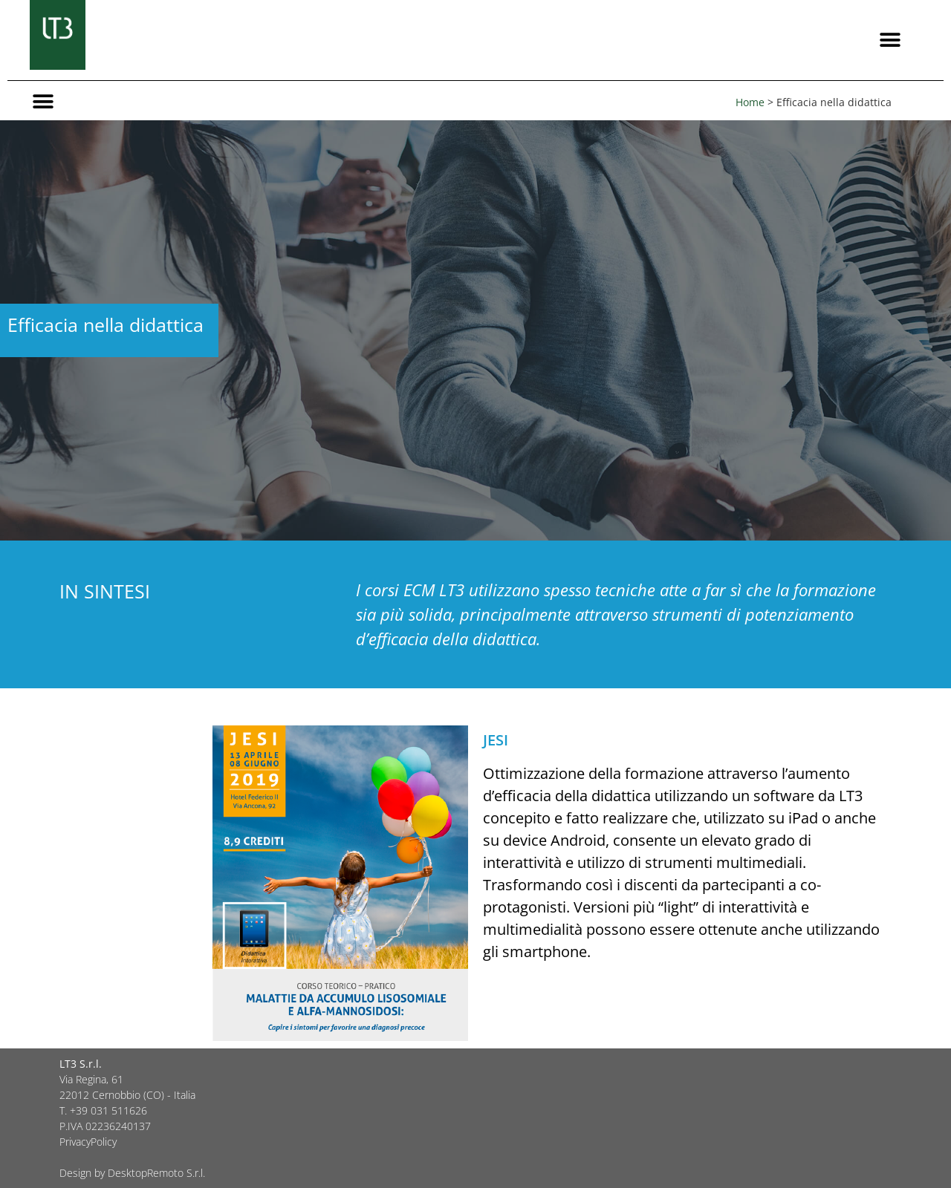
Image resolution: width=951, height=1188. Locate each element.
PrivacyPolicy (88, 1142)
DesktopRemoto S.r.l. (156, 1173)
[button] (889, 40)
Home (750, 102)
